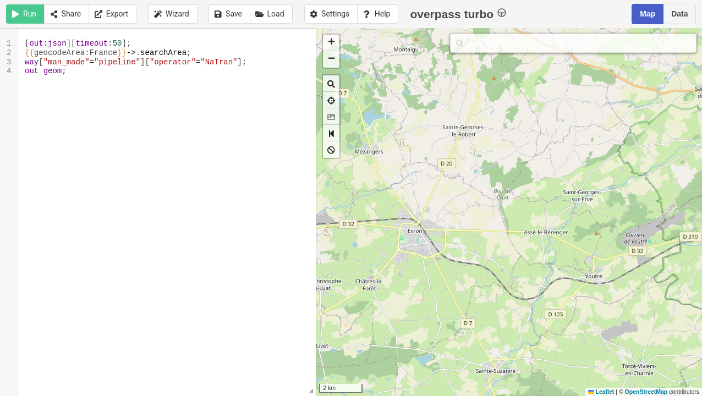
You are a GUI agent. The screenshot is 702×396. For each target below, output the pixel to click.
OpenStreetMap (646, 391)
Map (647, 13)
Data (679, 13)
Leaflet (601, 391)
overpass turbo (458, 13)
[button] (331, 43)
